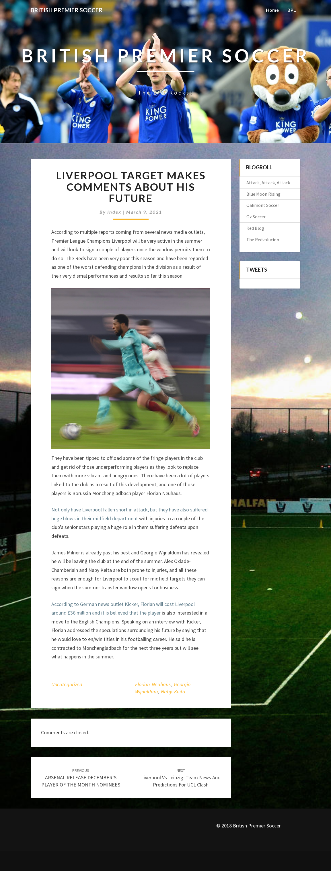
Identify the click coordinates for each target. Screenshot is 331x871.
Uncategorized (66, 684)
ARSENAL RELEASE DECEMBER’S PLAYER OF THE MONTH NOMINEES (80, 778)
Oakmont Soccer (262, 205)
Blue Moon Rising (263, 194)
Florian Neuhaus (153, 684)
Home (272, 10)
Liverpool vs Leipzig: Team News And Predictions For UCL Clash (181, 778)
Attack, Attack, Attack (268, 182)
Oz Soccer (256, 216)
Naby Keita (173, 691)
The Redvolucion (262, 239)
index (114, 212)
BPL (291, 10)
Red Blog (255, 228)
